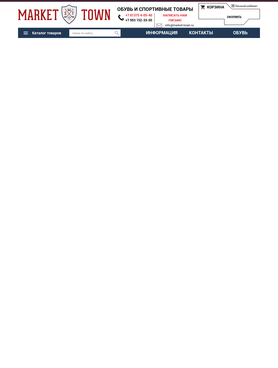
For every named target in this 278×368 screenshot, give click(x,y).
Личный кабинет (246, 6)
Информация (162, 32)
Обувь (240, 32)
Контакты (201, 32)
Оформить (234, 16)
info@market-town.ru (179, 25)
